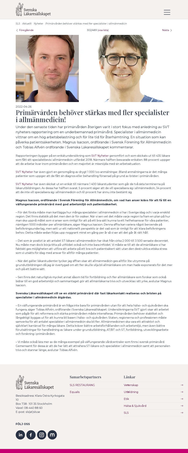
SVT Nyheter (100, 155)
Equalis (75, 392)
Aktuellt (27, 23)
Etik (126, 399)
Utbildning (131, 392)
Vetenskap (131, 385)
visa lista (103, 30)
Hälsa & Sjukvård (135, 405)
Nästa (167, 30)
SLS (18, 23)
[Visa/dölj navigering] (167, 12)
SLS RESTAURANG (82, 385)
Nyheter (38, 23)
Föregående (25, 30)
